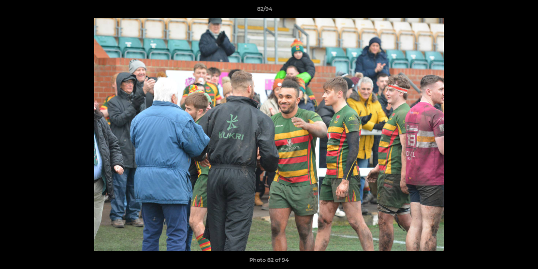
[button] (506, 10)
